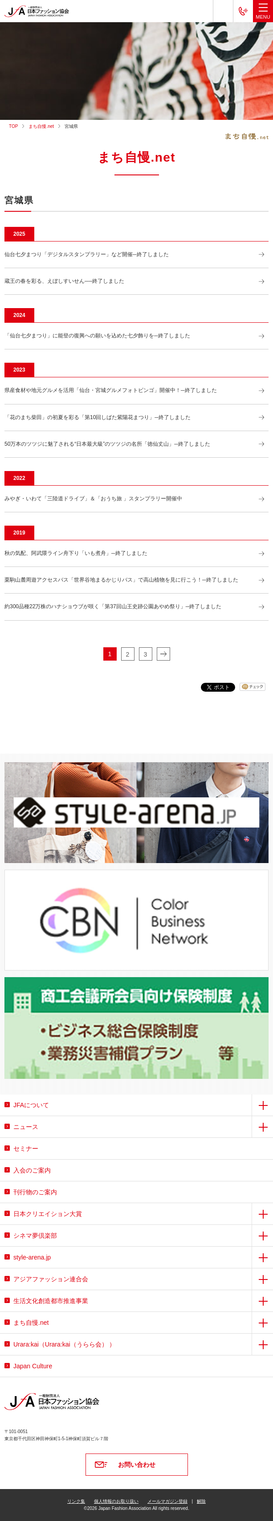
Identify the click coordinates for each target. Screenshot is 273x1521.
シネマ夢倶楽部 (35, 1235)
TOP (13, 126)
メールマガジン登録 (167, 1501)
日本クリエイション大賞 (47, 1213)
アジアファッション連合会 (50, 1279)
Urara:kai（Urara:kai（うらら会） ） (64, 1344)
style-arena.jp (32, 1257)
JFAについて (31, 1105)
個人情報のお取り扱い (116, 1501)
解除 (201, 1501)
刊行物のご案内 (35, 1192)
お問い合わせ (136, 1464)
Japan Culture (32, 1366)
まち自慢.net (41, 126)
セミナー (25, 1148)
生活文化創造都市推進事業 (50, 1300)
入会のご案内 (32, 1170)
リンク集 (76, 1501)
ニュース (25, 1126)
